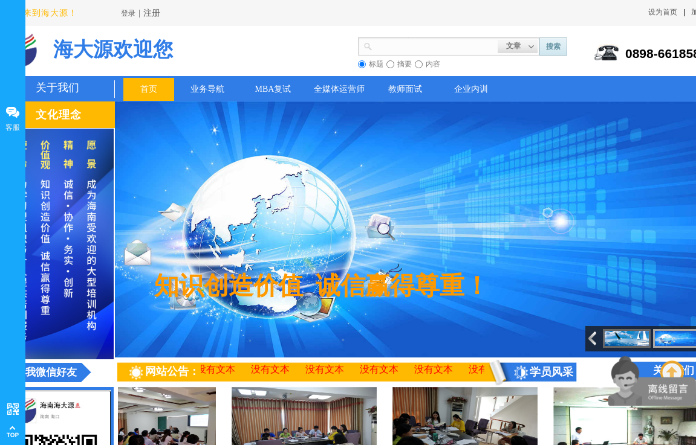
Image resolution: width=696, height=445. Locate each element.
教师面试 (405, 89)
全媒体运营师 (339, 89)
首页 (148, 89)
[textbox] (435, 45)
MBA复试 (273, 89)
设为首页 (662, 12)
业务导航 (207, 89)
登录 (128, 13)
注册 (151, 13)
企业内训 (471, 89)
